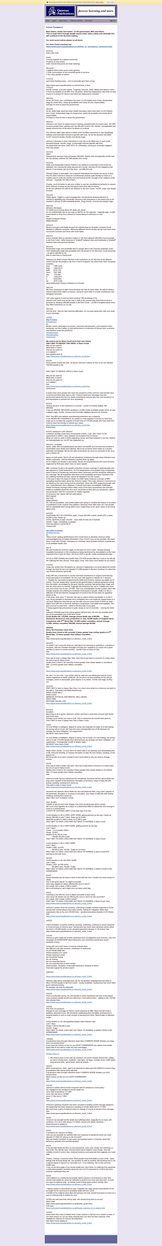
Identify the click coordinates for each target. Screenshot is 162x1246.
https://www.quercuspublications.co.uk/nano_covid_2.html (69, 654)
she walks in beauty (54, 530)
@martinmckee (52, 333)
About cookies (99, 2)
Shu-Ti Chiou (51, 320)
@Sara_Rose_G (52, 1054)
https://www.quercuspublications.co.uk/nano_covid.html (68, 356)
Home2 (54, 21)
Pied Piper (88, 21)
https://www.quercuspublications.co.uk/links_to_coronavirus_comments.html (79, 47)
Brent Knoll (63, 21)
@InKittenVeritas (52, 533)
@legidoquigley (52, 335)
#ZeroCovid (50, 337)
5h (47, 324)
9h (47, 535)
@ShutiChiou (51, 322)
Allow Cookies (111, 2)
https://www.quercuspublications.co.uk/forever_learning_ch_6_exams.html (75, 1208)
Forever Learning (76, 21)
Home (47, 21)
